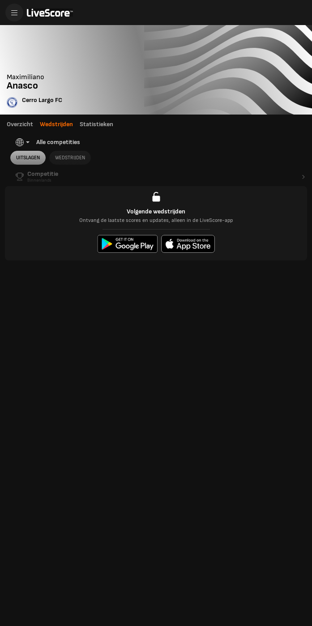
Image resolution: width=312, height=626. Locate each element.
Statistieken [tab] (96, 124)
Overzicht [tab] (20, 124)
